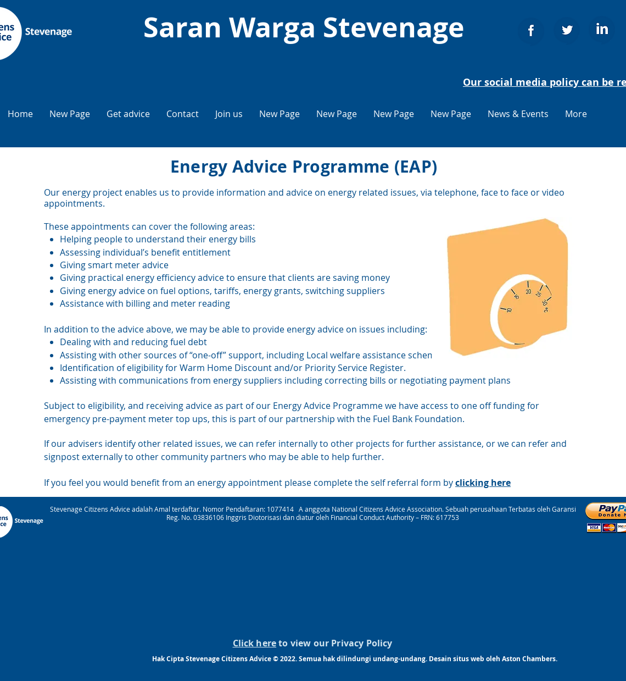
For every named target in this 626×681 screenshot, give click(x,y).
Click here (255, 643)
